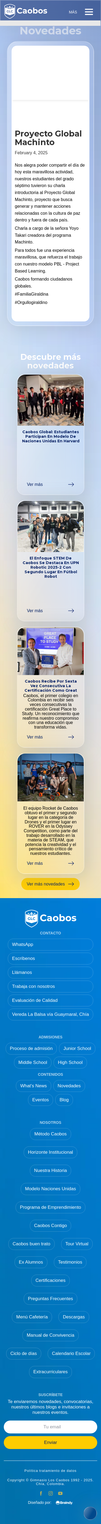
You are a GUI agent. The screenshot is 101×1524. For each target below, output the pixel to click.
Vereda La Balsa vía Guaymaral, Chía (50, 1014)
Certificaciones (51, 1280)
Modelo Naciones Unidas (50, 1188)
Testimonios (70, 1262)
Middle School (32, 1062)
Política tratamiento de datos (51, 1471)
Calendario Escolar (71, 1353)
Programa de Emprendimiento (50, 1207)
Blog (64, 1099)
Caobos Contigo (50, 1225)
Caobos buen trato (31, 1243)
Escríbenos (23, 958)
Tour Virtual (77, 1243)
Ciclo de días (24, 1353)
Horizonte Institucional (50, 1152)
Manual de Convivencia (50, 1335)
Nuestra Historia (50, 1170)
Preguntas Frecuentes (50, 1298)
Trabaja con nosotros (33, 986)
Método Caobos (50, 1133)
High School (70, 1062)
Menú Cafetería (32, 1316)
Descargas (74, 1316)
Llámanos (22, 972)
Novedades (69, 1085)
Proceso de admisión (31, 1048)
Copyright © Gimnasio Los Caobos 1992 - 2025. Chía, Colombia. (50, 1482)
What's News (33, 1085)
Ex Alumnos (31, 1262)
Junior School (77, 1048)
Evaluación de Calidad (35, 1000)
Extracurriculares (50, 1371)
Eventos (40, 1099)
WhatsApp (22, 944)
